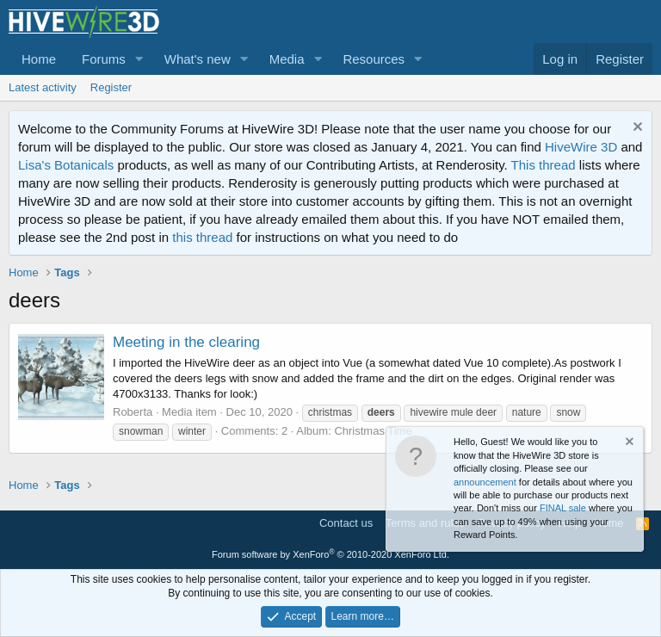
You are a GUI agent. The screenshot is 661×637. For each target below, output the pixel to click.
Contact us (346, 522)
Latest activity (43, 87)
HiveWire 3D (581, 146)
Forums (104, 59)
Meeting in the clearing (186, 342)
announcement (485, 482)
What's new (197, 59)
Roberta (132, 411)
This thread (543, 165)
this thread (202, 237)
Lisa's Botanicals (66, 165)
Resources (374, 59)
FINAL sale (563, 508)
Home (39, 59)
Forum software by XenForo (330, 554)
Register (111, 87)
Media (287, 59)
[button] (139, 59)
